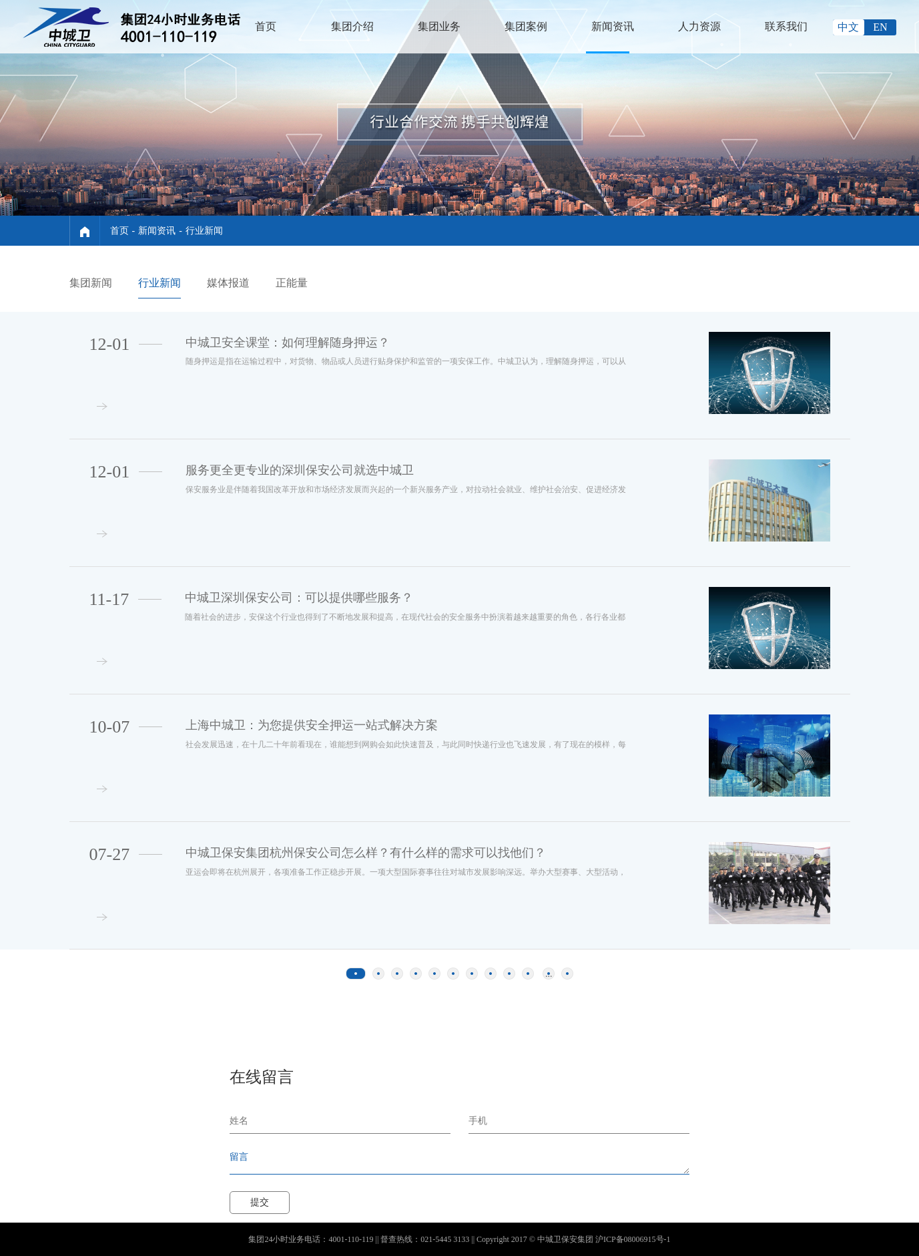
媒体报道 (228, 282)
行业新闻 (204, 231)
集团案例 (526, 26)
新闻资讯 (612, 26)
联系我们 (786, 26)
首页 (265, 26)
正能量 (292, 282)
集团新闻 (90, 282)
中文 (848, 27)
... (549, 974)
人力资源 (699, 26)
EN (880, 27)
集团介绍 (352, 26)
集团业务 (439, 26)
